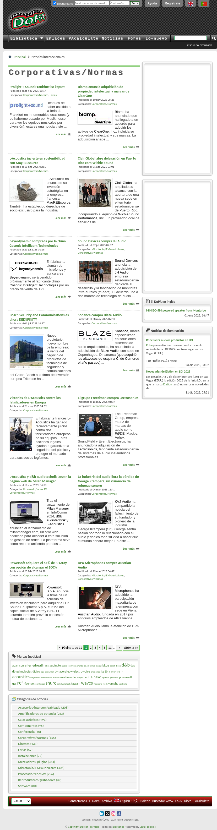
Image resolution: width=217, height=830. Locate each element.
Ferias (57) (25, 750)
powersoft (125, 677)
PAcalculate (84, 38)
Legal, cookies (147, 826)
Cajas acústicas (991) (32, 720)
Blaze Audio (110, 351)
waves (87, 683)
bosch (113, 665)
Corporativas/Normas (35, 95)
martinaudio (68, 677)
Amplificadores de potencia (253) (41, 714)
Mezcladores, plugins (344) (36, 762)
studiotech (65, 683)
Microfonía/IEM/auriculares (107, 249)
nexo (97, 677)
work (105, 683)
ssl (58, 683)
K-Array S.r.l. (44, 611)
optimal (105, 677)
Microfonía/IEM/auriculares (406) (41, 768)
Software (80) (27, 786)
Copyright (73, 826)
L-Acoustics (55, 179)
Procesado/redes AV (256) (36, 774)
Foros (134, 38)
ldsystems (35, 677)
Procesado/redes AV (35, 489)
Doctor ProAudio (89, 826)
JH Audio (121, 272)
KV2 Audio (123, 502)
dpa (43, 671)
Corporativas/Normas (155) (37, 738)
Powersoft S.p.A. (54, 589)
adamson (18, 665)
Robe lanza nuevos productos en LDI (169, 340)
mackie (56, 677)
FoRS (178, 801)
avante (80, 665)
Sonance (121, 331)
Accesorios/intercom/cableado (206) (43, 707)
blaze (105, 665)
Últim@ (131, 648)
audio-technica (69, 665)
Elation (167, 384)
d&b (126, 665)
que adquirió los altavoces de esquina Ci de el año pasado (108, 358)
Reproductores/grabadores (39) (40, 780)
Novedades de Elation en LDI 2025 (168, 371)
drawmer (49, 671)
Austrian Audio (89, 614)
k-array (112, 671)
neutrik (88, 677)
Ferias (53, 95)
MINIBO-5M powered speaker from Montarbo (176, 310)
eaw (70, 671)
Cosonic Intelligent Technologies (33, 285)
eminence (95, 671)
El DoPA (94, 801)
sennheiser (39, 683)
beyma (91, 665)
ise (102, 671)
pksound (114, 677)
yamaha (113, 683)
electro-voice (81, 671)
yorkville (123, 683)
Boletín (145, 801)
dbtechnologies (22, 671)
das (133, 665)
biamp (99, 665)
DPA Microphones (124, 589)
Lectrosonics (87, 449)
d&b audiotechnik (56, 518)
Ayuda (152, 3)
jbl (106, 671)
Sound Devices (126, 261)
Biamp (119, 112)
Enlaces (56, 38)
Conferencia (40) (29, 732)
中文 (135, 801)
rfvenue (29, 683)
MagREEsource (58, 202)
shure (51, 683)
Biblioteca (26, 38)
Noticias (112, 38)
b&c (86, 665)
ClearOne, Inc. (105, 131)
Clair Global (124, 183)
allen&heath (34, 665)
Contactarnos (77, 801)
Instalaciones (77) (30, 756)
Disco (187, 801)
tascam (75, 683)
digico (36, 671)
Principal (20, 57)
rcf (20, 682)
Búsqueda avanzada (199, 45)
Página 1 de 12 (72, 647)
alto (47, 665)
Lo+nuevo (156, 38)
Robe (149, 345)
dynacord (61, 671)
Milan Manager (57, 508)
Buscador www (162, 801)
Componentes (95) (31, 726)
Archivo (107, 801)
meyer (80, 677)
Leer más (63, 134)
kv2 (118, 671)
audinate (55, 665)
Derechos (118, 826)
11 (110, 647)
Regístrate (172, 3)
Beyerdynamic (20, 277)
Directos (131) (27, 744)
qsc (14, 683)
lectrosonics (46, 677)
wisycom (98, 683)
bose (118, 665)
